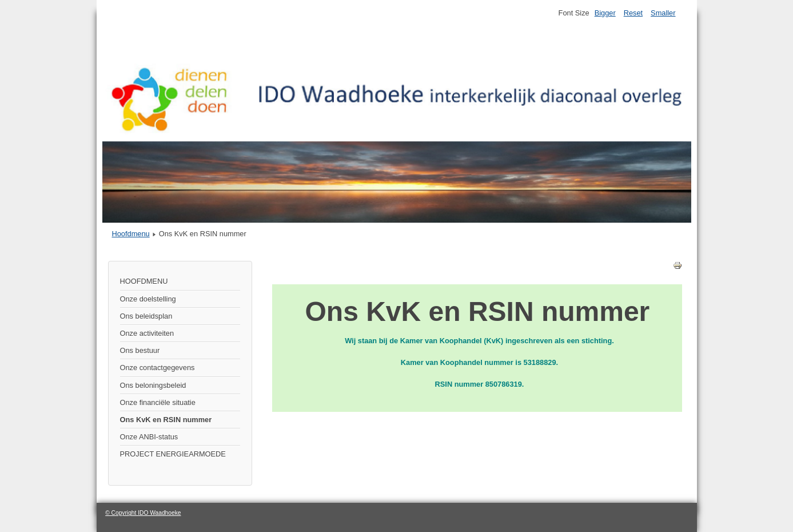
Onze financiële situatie (158, 402)
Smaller (663, 13)
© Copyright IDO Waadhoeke (143, 513)
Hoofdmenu (131, 233)
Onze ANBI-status (149, 436)
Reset (633, 13)
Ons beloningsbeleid (153, 385)
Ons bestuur (140, 350)
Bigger (605, 13)
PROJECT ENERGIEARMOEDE (173, 454)
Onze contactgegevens (157, 367)
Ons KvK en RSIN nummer (166, 419)
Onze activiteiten (147, 333)
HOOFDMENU (144, 281)
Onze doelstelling (148, 299)
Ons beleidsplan (146, 316)
